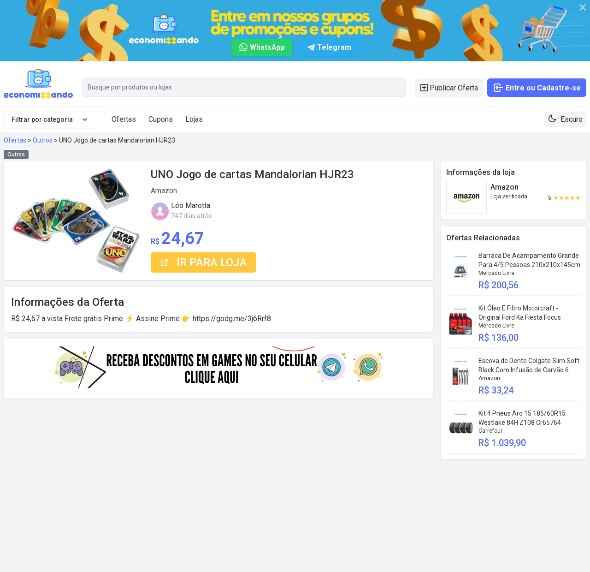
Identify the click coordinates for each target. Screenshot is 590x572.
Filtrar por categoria (50, 119)
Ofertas (124, 119)
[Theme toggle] (565, 119)
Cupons (160, 119)
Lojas (194, 119)
